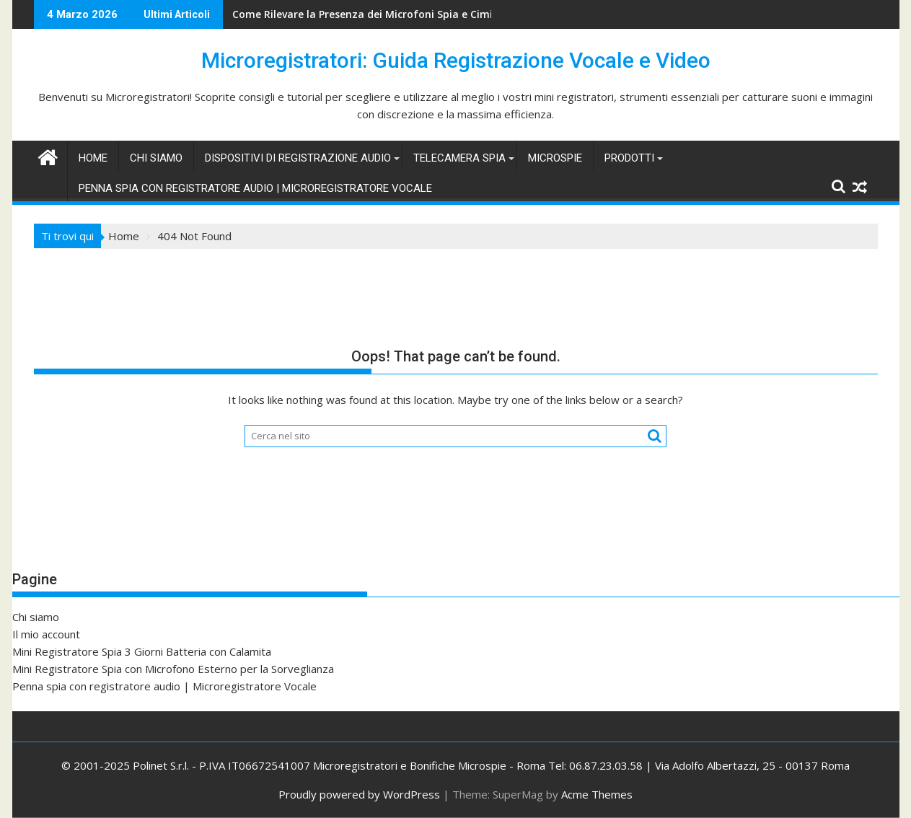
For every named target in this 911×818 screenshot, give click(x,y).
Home (93, 157)
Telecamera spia (459, 157)
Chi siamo (156, 157)
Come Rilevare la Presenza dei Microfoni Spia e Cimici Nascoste (391, 14)
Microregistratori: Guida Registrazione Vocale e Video (455, 60)
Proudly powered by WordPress (359, 794)
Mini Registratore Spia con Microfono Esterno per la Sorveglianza (173, 668)
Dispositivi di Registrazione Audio (298, 157)
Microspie (555, 157)
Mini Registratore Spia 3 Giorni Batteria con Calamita (141, 651)
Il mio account (46, 634)
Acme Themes (597, 794)
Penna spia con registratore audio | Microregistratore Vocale (255, 188)
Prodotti (629, 157)
